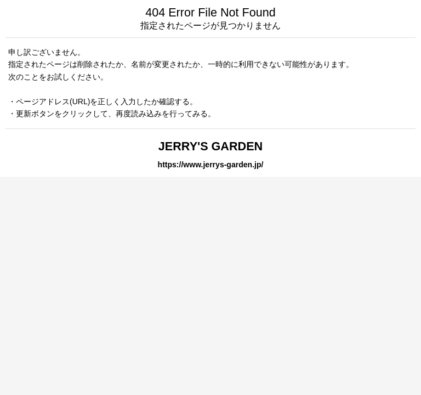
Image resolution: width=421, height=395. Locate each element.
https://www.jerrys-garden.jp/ (211, 164)
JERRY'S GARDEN (210, 146)
